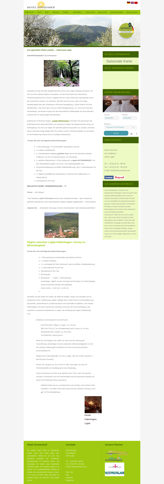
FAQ (71, 472)
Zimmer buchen (132, 12)
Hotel (39, 12)
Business (56, 12)
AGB (67, 472)
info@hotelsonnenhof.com (120, 170)
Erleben (66, 12)
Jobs (67, 475)
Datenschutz (70, 480)
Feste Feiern (90, 12)
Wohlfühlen (77, 12)
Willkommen (29, 12)
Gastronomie (102, 12)
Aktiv (47, 12)
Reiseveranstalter (116, 12)
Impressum (69, 477)
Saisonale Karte (119, 61)
